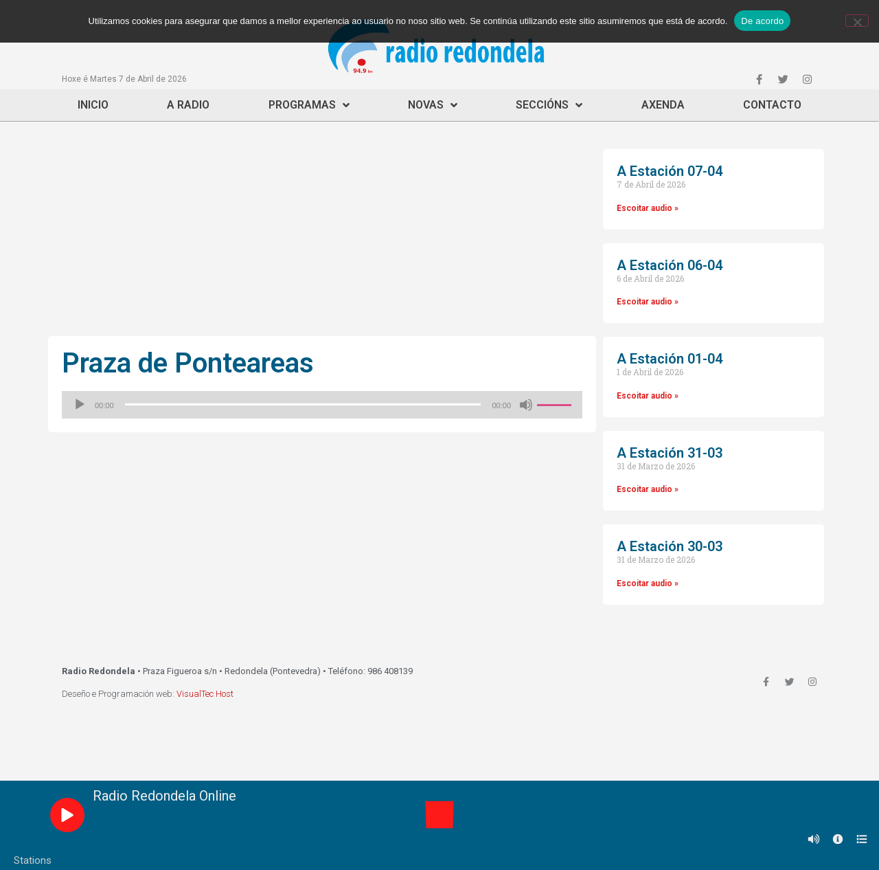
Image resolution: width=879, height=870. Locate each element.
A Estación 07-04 (669, 171)
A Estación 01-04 (669, 358)
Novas (432, 105)
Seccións (549, 105)
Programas (309, 105)
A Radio (188, 104)
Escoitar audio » (647, 208)
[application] (322, 405)
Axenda (663, 104)
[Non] (857, 20)
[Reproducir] (80, 405)
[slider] (303, 404)
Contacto (772, 104)
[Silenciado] (526, 405)
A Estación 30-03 (669, 546)
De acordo (762, 21)
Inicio (93, 104)
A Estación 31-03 (669, 453)
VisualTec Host (204, 694)
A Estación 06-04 (669, 265)
